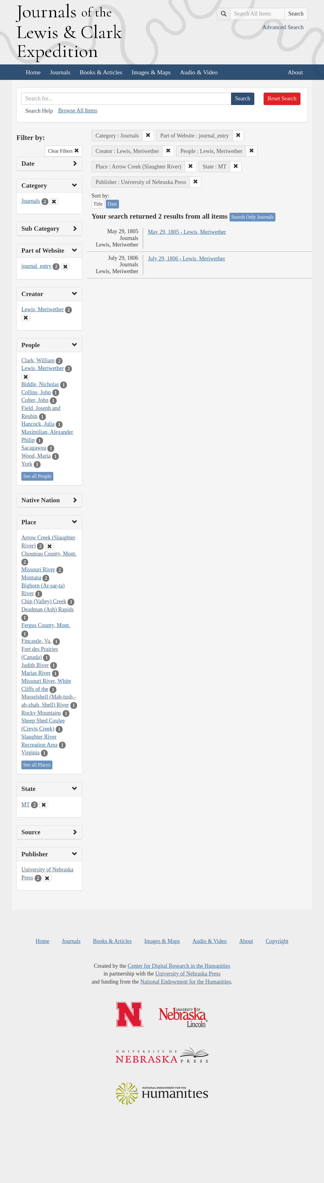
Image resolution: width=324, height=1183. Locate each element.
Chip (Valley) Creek (43, 601)
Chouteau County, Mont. (49, 554)
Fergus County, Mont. (45, 625)
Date (112, 204)
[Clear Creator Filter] (25, 318)
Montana (31, 577)
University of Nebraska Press (187, 974)
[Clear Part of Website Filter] (65, 267)
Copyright (277, 941)
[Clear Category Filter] (54, 202)
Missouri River (38, 569)
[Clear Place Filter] (49, 546)
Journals (60, 72)
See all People (37, 476)
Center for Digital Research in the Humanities (179, 966)
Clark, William (38, 360)
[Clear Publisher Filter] (47, 878)
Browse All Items (77, 110)
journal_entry (36, 266)
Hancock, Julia (38, 424)
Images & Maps (151, 72)
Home (33, 72)
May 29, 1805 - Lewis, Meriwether (187, 232)
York (26, 464)
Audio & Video (199, 72)
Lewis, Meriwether (42, 309)
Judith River (35, 665)
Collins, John (36, 392)
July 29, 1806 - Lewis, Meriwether (186, 258)
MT (25, 804)
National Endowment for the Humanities (185, 982)
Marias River (35, 673)
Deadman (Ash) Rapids (47, 609)
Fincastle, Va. (36, 641)
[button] (148, 135)
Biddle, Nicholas (40, 384)
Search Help (39, 111)
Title (98, 204)
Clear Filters (63, 151)
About (295, 72)
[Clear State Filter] (43, 805)
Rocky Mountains (41, 713)
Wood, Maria (36, 456)
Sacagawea (33, 448)
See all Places (36, 764)
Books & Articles (101, 72)
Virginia (30, 752)
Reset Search (282, 98)
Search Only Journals (252, 217)
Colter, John (34, 400)
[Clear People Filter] (25, 377)
